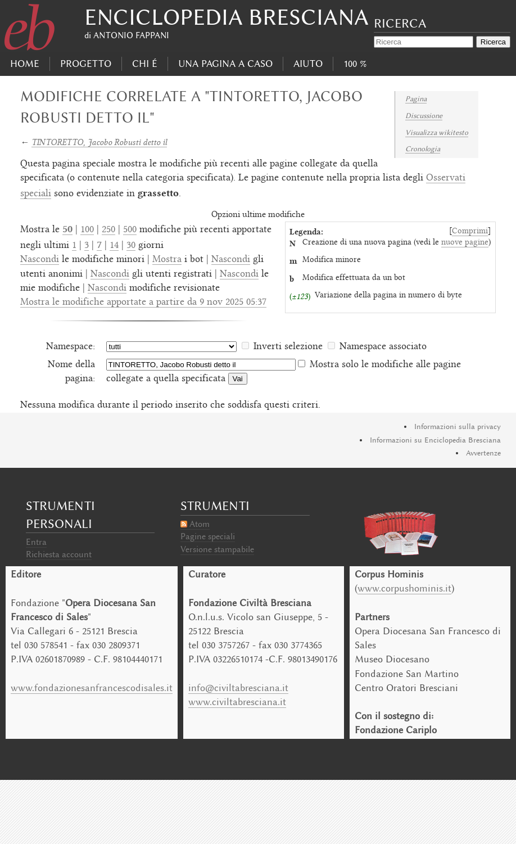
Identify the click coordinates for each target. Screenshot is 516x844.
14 (114, 245)
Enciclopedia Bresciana (226, 17)
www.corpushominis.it (404, 588)
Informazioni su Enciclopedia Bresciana (435, 440)
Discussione (423, 115)
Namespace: (70, 346)
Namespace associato (383, 346)
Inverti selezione (288, 346)
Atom (199, 524)
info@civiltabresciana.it (238, 687)
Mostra (167, 259)
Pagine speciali (207, 536)
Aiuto (308, 63)
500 (130, 229)
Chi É (144, 63)
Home (24, 63)
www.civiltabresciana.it (237, 701)
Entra (36, 542)
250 (108, 229)
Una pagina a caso (225, 63)
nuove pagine (464, 243)
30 (130, 245)
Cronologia (422, 149)
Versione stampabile (217, 549)
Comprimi (470, 232)
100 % (354, 63)
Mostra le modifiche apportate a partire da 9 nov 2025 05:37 (143, 302)
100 (87, 229)
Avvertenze (483, 453)
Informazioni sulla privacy (457, 426)
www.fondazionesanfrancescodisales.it (92, 687)
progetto (85, 63)
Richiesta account (59, 554)
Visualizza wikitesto (436, 132)
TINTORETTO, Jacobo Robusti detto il (99, 142)
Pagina (416, 98)
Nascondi (39, 259)
